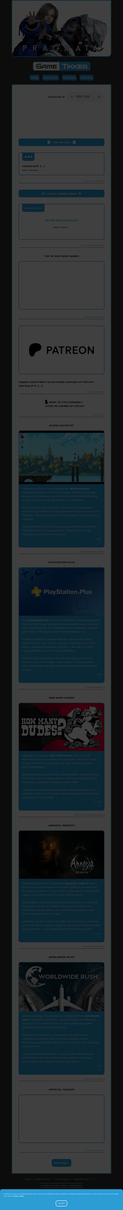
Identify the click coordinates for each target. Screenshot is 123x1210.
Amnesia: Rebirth (76, 883)
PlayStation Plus (39, 620)
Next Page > (61, 1163)
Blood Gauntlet (80, 488)
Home (34, 77)
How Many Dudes (61, 755)
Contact (86, 77)
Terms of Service (62, 1179)
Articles (69, 77)
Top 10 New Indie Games (61, 256)
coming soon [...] (33, 167)
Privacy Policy (18, 1196)
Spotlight (51, 77)
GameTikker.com (81, 1179)
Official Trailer (61, 1089)
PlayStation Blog (61, 234)
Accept (61, 1203)
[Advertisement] (61, 123)
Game (61, 66)
